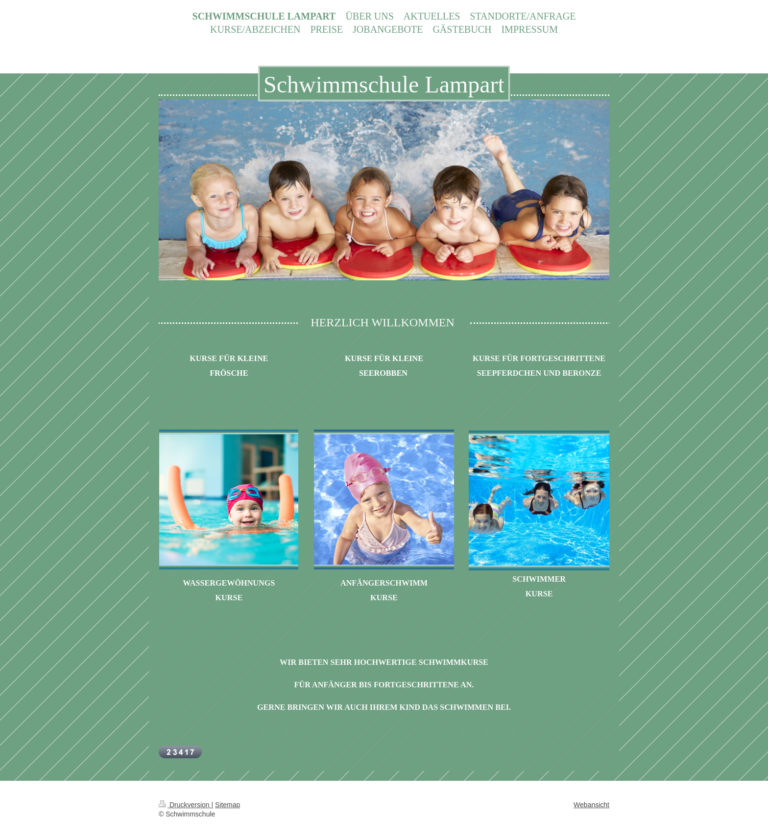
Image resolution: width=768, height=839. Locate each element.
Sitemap (227, 805)
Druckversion (185, 805)
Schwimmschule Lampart (384, 84)
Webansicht (591, 805)
